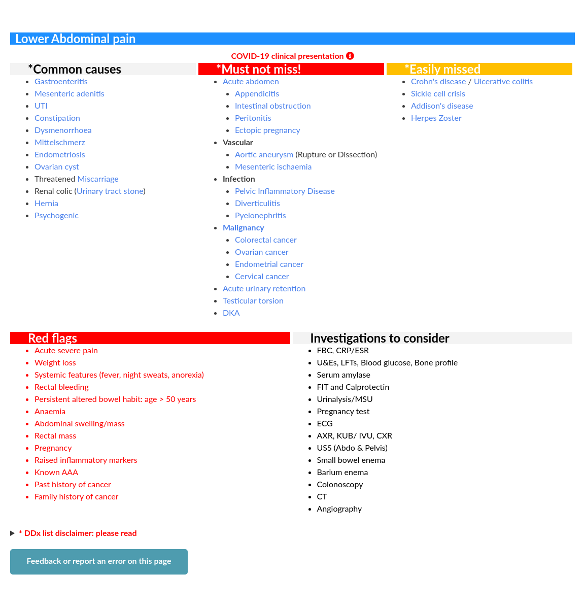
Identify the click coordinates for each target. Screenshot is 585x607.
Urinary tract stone (110, 190)
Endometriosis (60, 154)
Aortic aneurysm (264, 154)
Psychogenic (57, 215)
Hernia (46, 203)
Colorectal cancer (266, 239)
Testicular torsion (253, 300)
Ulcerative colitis (503, 81)
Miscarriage (98, 178)
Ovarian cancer (262, 251)
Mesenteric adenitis (70, 93)
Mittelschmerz (60, 142)
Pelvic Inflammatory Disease (285, 190)
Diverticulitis (257, 203)
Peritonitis (253, 117)
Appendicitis (257, 93)
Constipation (57, 117)
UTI (41, 105)
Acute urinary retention (264, 288)
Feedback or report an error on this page (98, 560)
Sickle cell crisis (438, 93)
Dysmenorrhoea (63, 129)
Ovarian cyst (57, 166)
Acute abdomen (251, 81)
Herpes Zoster (436, 117)
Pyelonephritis (260, 215)
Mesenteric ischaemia (273, 166)
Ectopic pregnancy (267, 129)
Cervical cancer (262, 276)
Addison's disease (442, 105)
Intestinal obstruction (273, 105)
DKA (231, 312)
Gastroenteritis (61, 81)
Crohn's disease (438, 81)
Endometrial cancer (269, 263)
